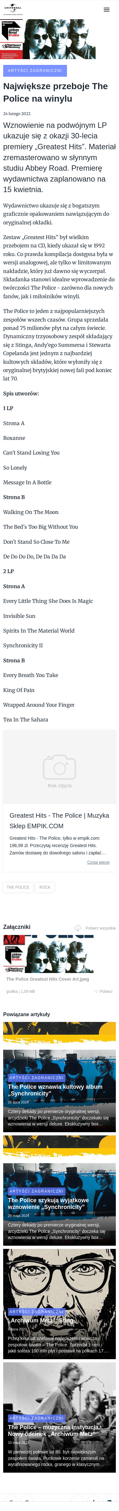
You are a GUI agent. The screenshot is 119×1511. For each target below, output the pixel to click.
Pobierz (104, 991)
